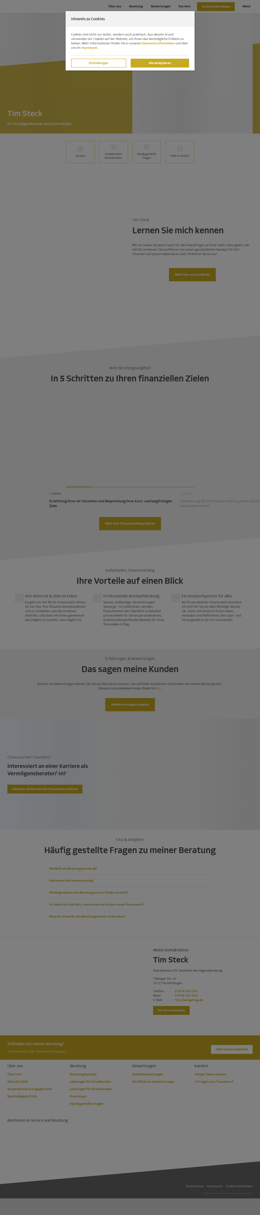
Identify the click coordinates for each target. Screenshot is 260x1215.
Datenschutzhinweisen (158, 43)
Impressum (89, 48)
